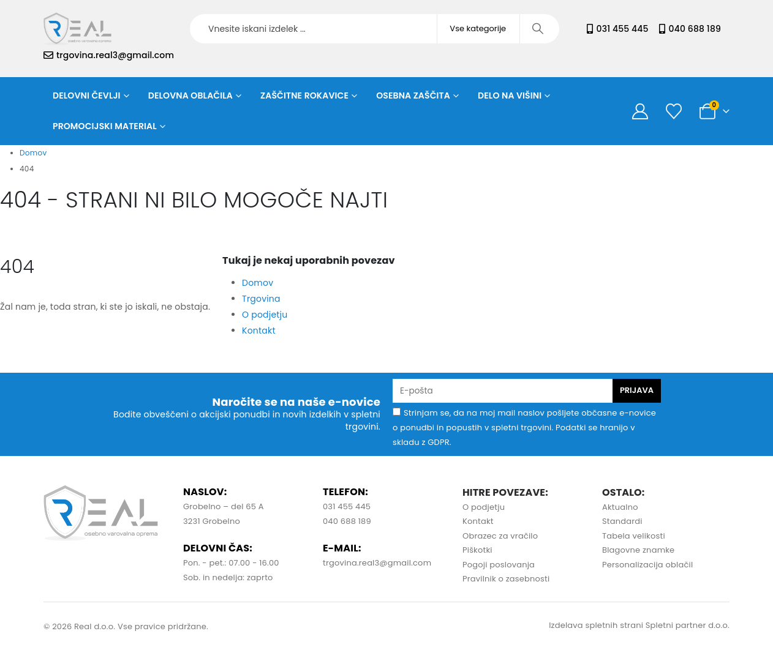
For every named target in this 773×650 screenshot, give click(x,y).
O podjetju (264, 314)
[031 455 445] (590, 29)
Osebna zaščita (413, 95)
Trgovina (261, 299)
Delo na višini (509, 95)
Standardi (622, 521)
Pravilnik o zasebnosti (505, 579)
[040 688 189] (662, 29)
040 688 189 (695, 29)
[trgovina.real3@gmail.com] (48, 55)
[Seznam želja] (674, 111)
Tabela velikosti (633, 536)
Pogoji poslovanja (498, 564)
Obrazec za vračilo (500, 536)
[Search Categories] (478, 28)
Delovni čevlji (87, 95)
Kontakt (259, 330)
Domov (257, 283)
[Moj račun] (640, 111)
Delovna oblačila (190, 95)
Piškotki (477, 550)
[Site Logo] (77, 28)
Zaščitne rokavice (304, 95)
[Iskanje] (538, 28)
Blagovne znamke (638, 550)
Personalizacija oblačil (647, 564)
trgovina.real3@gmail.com (115, 55)
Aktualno (620, 507)
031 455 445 (623, 29)
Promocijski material (105, 126)
